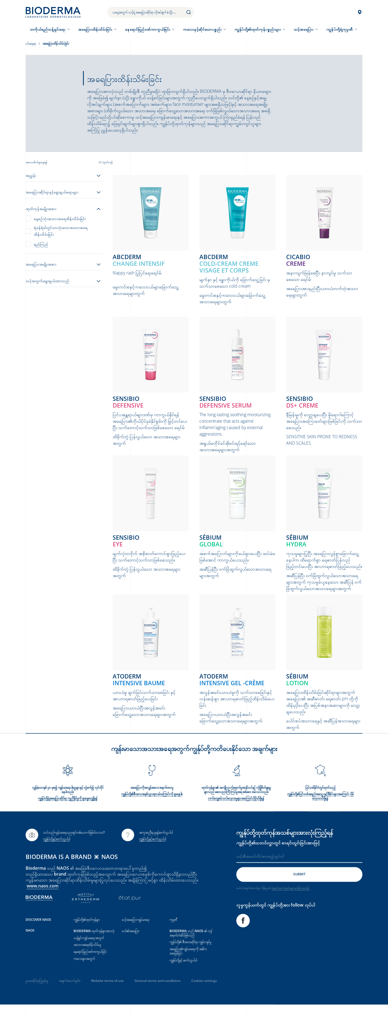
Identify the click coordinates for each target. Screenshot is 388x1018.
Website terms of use (107, 994)
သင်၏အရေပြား (131, 944)
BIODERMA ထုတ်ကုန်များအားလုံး (94, 944)
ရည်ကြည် (41, 244)
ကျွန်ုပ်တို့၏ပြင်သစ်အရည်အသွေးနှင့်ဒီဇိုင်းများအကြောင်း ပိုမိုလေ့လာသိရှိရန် (320, 809)
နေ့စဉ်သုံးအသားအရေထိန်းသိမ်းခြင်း (60, 218)
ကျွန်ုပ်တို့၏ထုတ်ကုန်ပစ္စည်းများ (257, 29)
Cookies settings (204, 994)
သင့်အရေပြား (303, 29)
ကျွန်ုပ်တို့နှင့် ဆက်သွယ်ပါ (183, 973)
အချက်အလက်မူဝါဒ (69, 994)
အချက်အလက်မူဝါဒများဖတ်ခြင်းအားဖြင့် (291, 901)
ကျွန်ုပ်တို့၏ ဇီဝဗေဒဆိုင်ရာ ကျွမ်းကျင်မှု (190, 955)
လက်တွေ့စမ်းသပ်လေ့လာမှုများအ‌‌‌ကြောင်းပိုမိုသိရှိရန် (236, 811)
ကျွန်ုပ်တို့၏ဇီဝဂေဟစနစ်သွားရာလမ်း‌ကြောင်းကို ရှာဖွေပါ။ (151, 807)
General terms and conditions (157, 994)
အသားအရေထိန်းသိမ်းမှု (87, 958)
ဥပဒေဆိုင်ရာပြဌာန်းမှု (37, 994)
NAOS (30, 943)
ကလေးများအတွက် (84, 972)
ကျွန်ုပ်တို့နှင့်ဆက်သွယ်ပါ (56, 852)
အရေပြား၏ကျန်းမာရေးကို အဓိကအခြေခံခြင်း (188, 964)
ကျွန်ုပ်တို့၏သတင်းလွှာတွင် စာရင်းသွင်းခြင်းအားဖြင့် (278, 856)
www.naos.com (42, 899)
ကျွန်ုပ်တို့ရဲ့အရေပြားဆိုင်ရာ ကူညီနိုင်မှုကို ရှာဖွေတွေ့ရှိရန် (67, 811)
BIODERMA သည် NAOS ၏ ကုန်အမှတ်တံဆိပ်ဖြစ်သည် (190, 946)
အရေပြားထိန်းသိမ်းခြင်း (95, 29)
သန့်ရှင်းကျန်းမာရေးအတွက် (89, 951)
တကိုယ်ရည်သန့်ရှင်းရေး (47, 29)
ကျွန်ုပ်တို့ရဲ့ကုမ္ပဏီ (339, 29)
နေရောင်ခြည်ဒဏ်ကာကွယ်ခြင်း (147, 29)
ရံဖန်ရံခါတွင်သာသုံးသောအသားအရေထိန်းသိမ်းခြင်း (61, 231)
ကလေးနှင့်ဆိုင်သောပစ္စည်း (202, 29)
